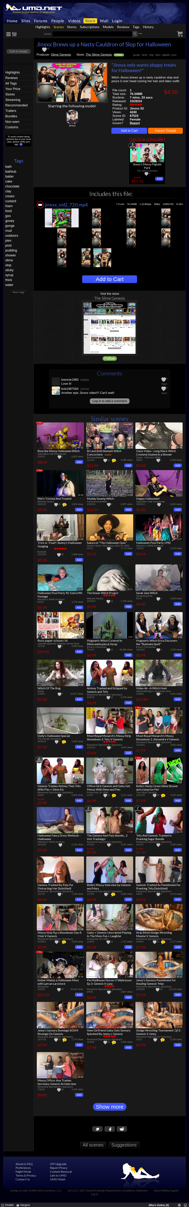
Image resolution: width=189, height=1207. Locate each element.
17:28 (80, 1027)
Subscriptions (89, 27)
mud (8, 230)
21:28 (179, 832)
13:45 (179, 684)
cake (8, 181)
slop (8, 265)
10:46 (80, 539)
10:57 (179, 881)
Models (108, 27)
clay (8, 191)
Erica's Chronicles (96, 647)
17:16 (80, 929)
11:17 (179, 539)
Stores (71, 27)
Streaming (12, 100)
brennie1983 (70, 379)
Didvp (41, 691)
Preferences (23, 1167)
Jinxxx (72, 125)
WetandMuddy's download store (153, 691)
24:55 (130, 539)
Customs (11, 127)
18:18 (80, 976)
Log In (94, 1194)
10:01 (130, 881)
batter (9, 176)
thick (8, 280)
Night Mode (23, 1171)
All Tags (11, 83)
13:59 (130, 1027)
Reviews (123, 27)
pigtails (166, 54)
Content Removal (61, 1171)
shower (10, 255)
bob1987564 (70, 389)
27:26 (179, 732)
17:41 (161, 160)
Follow (119, 55)
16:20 (179, 976)
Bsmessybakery (95, 457)
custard (10, 201)
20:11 (130, 589)
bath (8, 166)
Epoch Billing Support (166, 1190)
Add (159, 178)
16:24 (179, 782)
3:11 (180, 637)
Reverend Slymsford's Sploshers (104, 694)
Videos (74, 20)
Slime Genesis (61, 54)
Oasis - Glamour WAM (148, 457)
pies (8, 240)
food (8, 211)
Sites (25, 20)
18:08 (130, 495)
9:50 (81, 832)
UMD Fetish (57, 1179)
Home (12, 20)
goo (8, 216)
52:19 (80, 637)
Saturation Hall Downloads (52, 454)
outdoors (11, 235)
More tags (18, 292)
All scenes (93, 1145)
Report (135, 123)
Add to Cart (129, 130)
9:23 (180, 589)
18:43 (130, 732)
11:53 (80, 589)
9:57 (180, 929)
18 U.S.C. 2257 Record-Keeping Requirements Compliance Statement (108, 1190)
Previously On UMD (97, 792)
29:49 (130, 447)
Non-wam (12, 122)
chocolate (12, 186)
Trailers (10, 111)
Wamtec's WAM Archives (149, 545)
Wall (104, 20)
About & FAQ (24, 1164)
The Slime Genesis (99, 54)
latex (157, 54)
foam (9, 206)
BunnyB (42, 551)
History (148, 27)
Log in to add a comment (110, 401)
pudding (11, 250)
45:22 (80, 447)
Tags (136, 27)
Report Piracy (58, 1167)
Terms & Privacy (26, 1175)
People (57, 20)
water (9, 285)
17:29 (130, 832)
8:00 (130, 929)
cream (9, 196)
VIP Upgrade (58, 1164)
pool (8, 245)
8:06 (130, 782)
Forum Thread (165, 130)
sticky (9, 270)
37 (48, 48)
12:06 (179, 1027)
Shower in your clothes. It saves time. (33, 12)
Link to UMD (58, 1175)
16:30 (80, 495)
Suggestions (124, 1145)
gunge (9, 226)
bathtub (10, 171)
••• (140, 33)
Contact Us (23, 1179)
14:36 (80, 782)
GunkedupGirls (144, 596)
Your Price (12, 89)
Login (117, 20)
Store (90, 20)
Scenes (59, 27)
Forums (41, 20)
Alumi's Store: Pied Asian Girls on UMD (108, 545)
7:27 (81, 732)
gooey (9, 221)
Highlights (42, 27)
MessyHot (43, 986)
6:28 (81, 684)
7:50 (130, 684)
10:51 (130, 976)
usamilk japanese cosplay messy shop (58, 643)
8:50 (81, 881)
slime (9, 260)
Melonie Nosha (46, 501)
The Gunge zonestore (49, 738)
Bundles (11, 116)
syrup (9, 275)
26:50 (80, 1077)
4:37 (130, 637)
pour (174, 54)
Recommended (16, 105)
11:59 (179, 447)
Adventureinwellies (97, 501)
